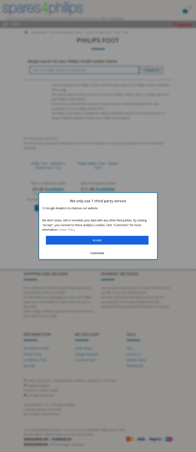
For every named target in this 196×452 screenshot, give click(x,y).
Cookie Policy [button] (66, 229)
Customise (97, 253)
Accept (97, 240)
